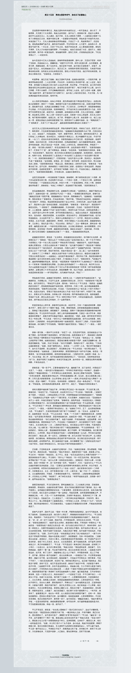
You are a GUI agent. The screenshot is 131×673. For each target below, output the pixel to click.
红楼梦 (43, 6)
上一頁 (82, 641)
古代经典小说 (34, 6)
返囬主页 (24, 6)
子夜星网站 (65, 655)
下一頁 (87, 641)
